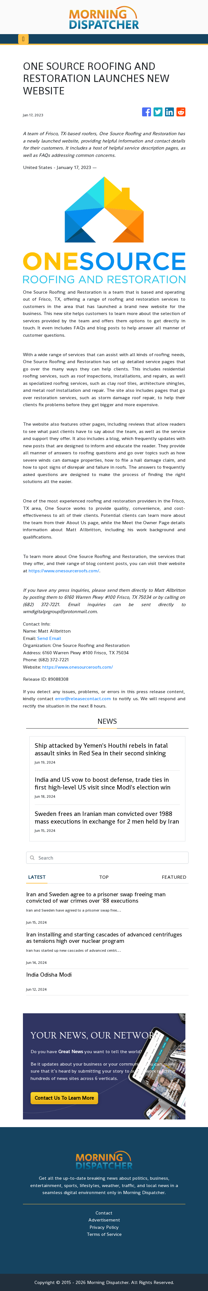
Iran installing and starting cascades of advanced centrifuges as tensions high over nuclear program (104, 937)
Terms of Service (104, 1234)
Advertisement (104, 1220)
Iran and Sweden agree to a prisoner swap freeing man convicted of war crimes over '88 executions (96, 897)
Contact (104, 1213)
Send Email (49, 638)
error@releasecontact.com (83, 698)
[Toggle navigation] (23, 39)
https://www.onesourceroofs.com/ (64, 571)
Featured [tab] (174, 877)
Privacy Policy (104, 1227)
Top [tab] (104, 877)
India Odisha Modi (49, 974)
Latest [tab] (37, 877)
